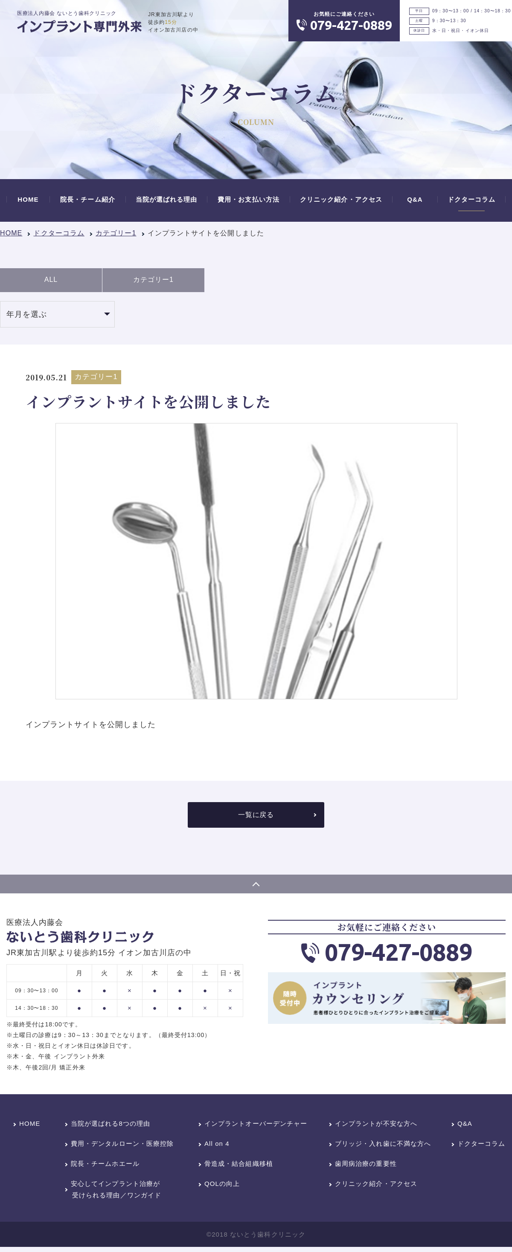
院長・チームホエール (105, 1165)
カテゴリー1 (116, 233)
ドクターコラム (58, 233)
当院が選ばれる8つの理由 (110, 1125)
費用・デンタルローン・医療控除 (122, 1145)
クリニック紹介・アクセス (376, 1185)
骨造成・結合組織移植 (238, 1165)
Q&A (464, 1125)
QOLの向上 (222, 1185)
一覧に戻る (256, 817)
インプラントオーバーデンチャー (255, 1125)
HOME (11, 233)
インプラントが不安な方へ (376, 1125)
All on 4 (217, 1145)
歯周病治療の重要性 (366, 1165)
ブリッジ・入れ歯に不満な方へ (383, 1145)
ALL (51, 281)
